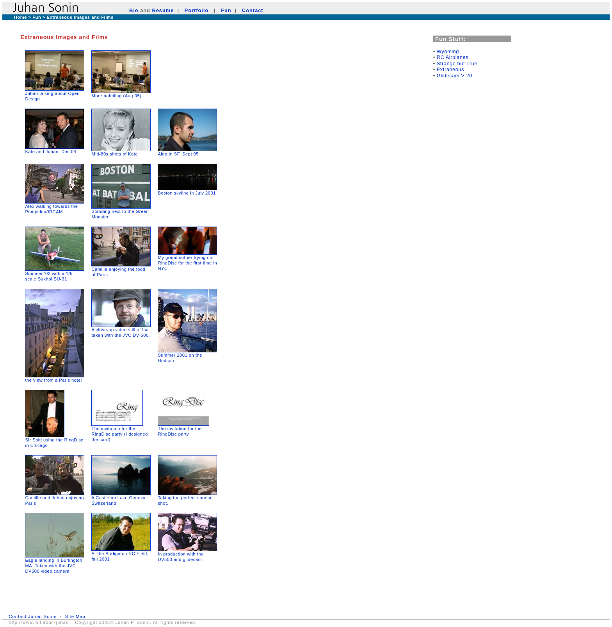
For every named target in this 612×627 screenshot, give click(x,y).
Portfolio (197, 10)
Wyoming (448, 51)
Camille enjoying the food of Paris (121, 270)
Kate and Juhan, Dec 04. (51, 151)
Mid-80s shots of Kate (114, 154)
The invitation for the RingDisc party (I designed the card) (119, 434)
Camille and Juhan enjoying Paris (54, 498)
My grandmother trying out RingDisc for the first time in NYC (187, 263)
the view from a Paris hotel (53, 380)
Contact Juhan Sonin (33, 616)
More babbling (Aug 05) (116, 95)
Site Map (75, 616)
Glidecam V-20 (454, 76)
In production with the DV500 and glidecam (187, 554)
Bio (134, 10)
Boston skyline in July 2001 (186, 193)
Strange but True (457, 63)
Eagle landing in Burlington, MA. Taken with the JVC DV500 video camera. (54, 565)
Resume (163, 10)
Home (20, 17)
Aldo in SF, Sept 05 (178, 154)
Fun (226, 10)
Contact (252, 10)
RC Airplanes (452, 57)
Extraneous (450, 69)
